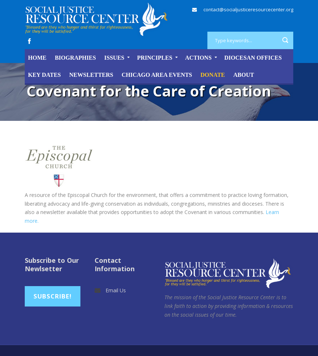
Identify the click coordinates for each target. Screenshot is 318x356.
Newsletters (91, 75)
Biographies (75, 58)
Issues (114, 58)
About (243, 75)
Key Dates (44, 75)
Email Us (116, 290)
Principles (154, 58)
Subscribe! (52, 296)
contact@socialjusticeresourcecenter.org (248, 9)
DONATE (212, 75)
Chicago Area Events (157, 75)
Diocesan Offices (253, 58)
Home (37, 58)
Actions (198, 58)
